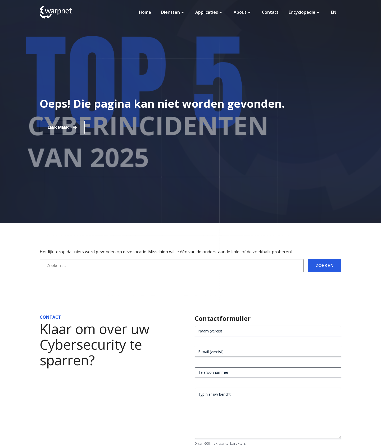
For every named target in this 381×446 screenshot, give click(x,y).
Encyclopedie (305, 12)
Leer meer (58, 127)
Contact (270, 12)
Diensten (173, 12)
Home (145, 12)
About (243, 12)
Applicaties (209, 12)
